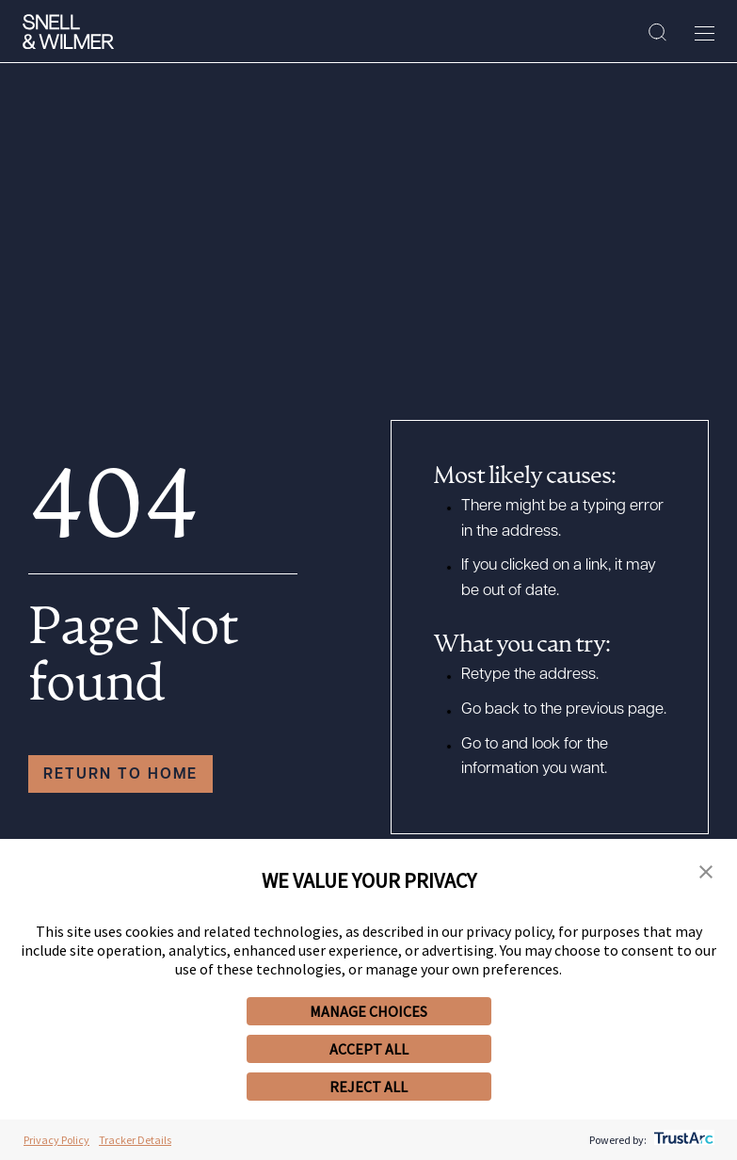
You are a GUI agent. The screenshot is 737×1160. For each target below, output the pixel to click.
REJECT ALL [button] (368, 1086)
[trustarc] (682, 1139)
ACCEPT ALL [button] (369, 1048)
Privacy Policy (56, 1140)
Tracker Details (135, 1140)
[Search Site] (657, 33)
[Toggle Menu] (704, 33)
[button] (706, 873)
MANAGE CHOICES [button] (368, 1011)
